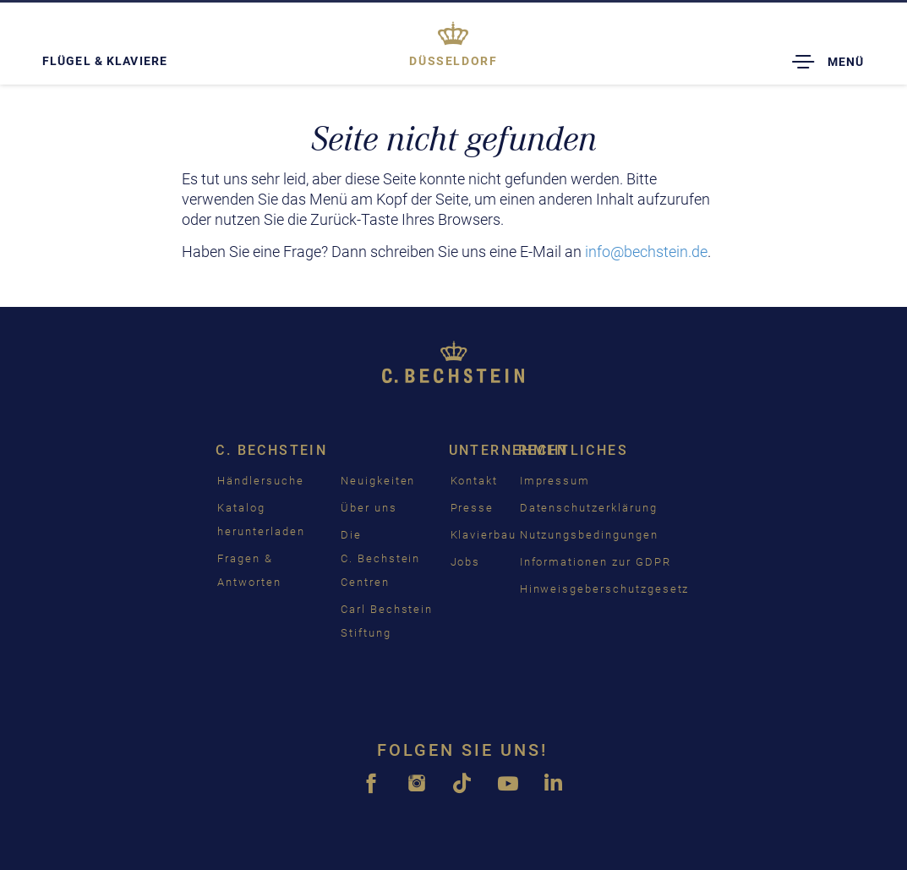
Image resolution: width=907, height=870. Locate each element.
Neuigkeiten (378, 480)
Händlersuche (260, 480)
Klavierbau (484, 534)
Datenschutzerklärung (589, 507)
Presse (472, 507)
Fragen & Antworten (249, 570)
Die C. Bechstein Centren (380, 558)
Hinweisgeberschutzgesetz (605, 589)
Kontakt (475, 480)
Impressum (555, 480)
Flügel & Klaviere (104, 61)
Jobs (466, 561)
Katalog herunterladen (260, 519)
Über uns (369, 507)
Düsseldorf (453, 61)
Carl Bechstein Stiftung (387, 621)
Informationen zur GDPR (595, 561)
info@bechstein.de (646, 251)
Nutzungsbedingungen (589, 534)
